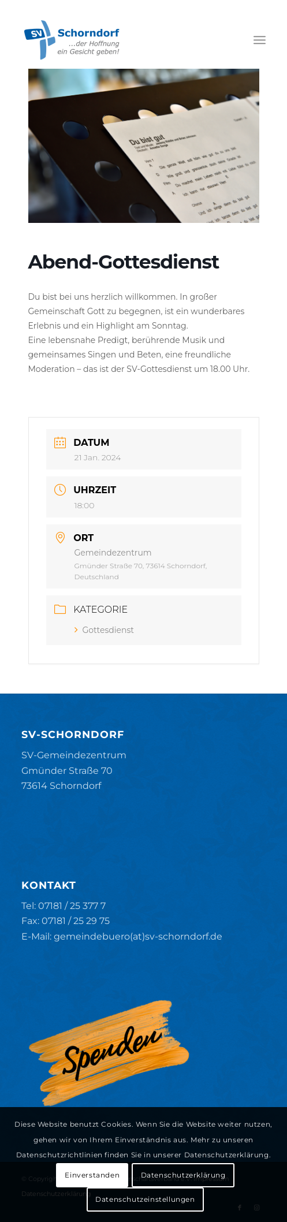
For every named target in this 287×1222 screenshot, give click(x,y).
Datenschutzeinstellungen (145, 1199)
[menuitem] (260, 40)
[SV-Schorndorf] (119, 40)
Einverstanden (92, 1175)
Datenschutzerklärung (183, 1175)
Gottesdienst (104, 630)
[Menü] (260, 40)
